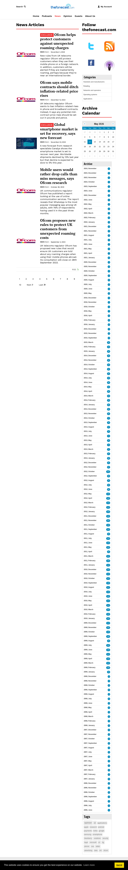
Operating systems (90, 95)
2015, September (90, 338)
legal (86, 842)
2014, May (88, 387)
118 (108, 569)
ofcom (106, 850)
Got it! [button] (119, 865)
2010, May (88, 601)
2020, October (89, 271)
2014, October (89, 365)
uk (95, 823)
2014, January (89, 405)
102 (108, 471)
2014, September (90, 369)
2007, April (88, 765)
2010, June (88, 596)
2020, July (88, 284)
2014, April (88, 391)
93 (108, 641)
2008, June (88, 703)
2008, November (90, 681)
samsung (87, 834)
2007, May (88, 761)
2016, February (89, 320)
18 (108, 347)
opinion (88, 822)
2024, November (90, 168)
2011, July (88, 538)
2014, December (90, 356)
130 (108, 525)
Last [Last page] (41, 285)
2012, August (89, 480)
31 (108, 373)
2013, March (88, 449)
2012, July (88, 485)
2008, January (89, 725)
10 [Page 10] (20, 285)
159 (108, 645)
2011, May (88, 547)
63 (108, 396)
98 (108, 476)
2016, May (88, 311)
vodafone (97, 838)
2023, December (90, 173)
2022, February (89, 218)
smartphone (97, 834)
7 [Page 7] (60, 279)
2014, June (88, 382)
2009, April (88, 659)
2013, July (88, 431)
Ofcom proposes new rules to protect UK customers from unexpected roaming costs (58, 229)
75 (108, 431)
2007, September (90, 743)
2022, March (88, 213)
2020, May (88, 293)
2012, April (88, 498)
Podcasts (47, 16)
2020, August (89, 280)
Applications (87, 99)
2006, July (88, 805)
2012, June (88, 489)
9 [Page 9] (74, 279)
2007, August (89, 748)
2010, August (89, 587)
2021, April (88, 253)
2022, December (90, 195)
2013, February (89, 454)
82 (108, 552)
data (95, 850)
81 (108, 463)
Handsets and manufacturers (94, 82)
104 (108, 609)
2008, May (88, 707)
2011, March (88, 556)
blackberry (88, 838)
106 (108, 516)
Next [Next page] (29, 285)
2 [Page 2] (26, 279)
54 (108, 365)
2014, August (89, 373)
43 (108, 378)
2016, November (90, 302)
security (105, 838)
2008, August (89, 694)
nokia (95, 831)
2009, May (88, 654)
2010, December (90, 569)
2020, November (90, 266)
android (101, 827)
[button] (21, 6)
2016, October (89, 307)
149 (108, 632)
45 (108, 360)
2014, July (88, 378)
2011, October (89, 525)
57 (108, 427)
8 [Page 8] (67, 279)
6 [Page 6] (53, 279)
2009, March (88, 663)
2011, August (89, 534)
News (58, 16)
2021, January (89, 258)
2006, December (90, 783)
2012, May (88, 494)
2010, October (89, 578)
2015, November (90, 333)
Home (36, 16)
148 (108, 636)
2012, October (89, 471)
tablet (98, 846)
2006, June (88, 810)
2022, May (88, 204)
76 (108, 422)
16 (108, 342)
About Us (90, 16)
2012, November (90, 467)
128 (108, 596)
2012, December (90, 463)
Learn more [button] (89, 865)
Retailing (86, 86)
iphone (86, 846)
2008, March (88, 716)
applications (102, 823)
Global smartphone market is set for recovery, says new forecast (59, 131)
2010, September (90, 583)
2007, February (89, 774)
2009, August (89, 641)
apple (86, 827)
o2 (99, 842)
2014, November (90, 360)
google (101, 831)
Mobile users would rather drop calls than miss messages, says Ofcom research (58, 176)
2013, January (89, 458)
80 (108, 489)
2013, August (89, 427)
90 (108, 534)
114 (108, 601)
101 (108, 556)
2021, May (88, 249)
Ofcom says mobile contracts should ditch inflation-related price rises (59, 89)
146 (108, 627)
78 (108, 400)
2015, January (89, 351)
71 (108, 418)
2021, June (88, 244)
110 (108, 503)
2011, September (90, 529)
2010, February (89, 614)
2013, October (89, 418)
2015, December (90, 329)
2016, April (88, 316)
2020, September (90, 275)
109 (108, 520)
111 (108, 587)
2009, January (89, 672)
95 (108, 458)
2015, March (88, 342)
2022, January (89, 222)
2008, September (90, 690)
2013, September (90, 422)
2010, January (89, 618)
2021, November (90, 231)
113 (108, 507)
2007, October (89, 739)
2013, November (90, 414)
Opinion (67, 16)
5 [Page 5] (46, 279)
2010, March (88, 609)
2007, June (88, 757)
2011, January (89, 565)
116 (108, 565)
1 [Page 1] (19, 279)
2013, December (90, 409)
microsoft (93, 842)
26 (108, 351)
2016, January (89, 324)
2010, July (88, 592)
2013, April (88, 445)
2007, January (89, 779)
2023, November (90, 177)
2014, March (88, 396)
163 (108, 663)
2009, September (90, 636)
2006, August (89, 801)
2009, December (90, 623)
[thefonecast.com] (62, 6)
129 (108, 511)
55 (108, 391)
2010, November (90, 574)
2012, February (89, 507)
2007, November (90, 734)
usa (92, 846)
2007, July (88, 752)
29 (108, 672)
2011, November (90, 520)
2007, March (88, 770)
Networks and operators (92, 90)
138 (108, 561)
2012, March (88, 503)
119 (108, 529)
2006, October (89, 792)
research (93, 827)
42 (108, 369)
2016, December (90, 298)
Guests (78, 16)
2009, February (89, 667)
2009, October (89, 632)
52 (108, 387)
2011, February (89, 561)
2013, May (88, 440)
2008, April (88, 712)
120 (108, 543)
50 (108, 382)
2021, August (89, 235)
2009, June (88, 650)
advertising (88, 850)
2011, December (90, 516)
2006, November (90, 788)
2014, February (89, 400)
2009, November (90, 627)
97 (108, 454)
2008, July (88, 699)
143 (108, 618)
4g (103, 842)
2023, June (88, 191)
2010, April (88, 605)
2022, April (88, 209)
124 (108, 538)
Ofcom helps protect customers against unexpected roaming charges (58, 41)
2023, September (90, 186)
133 (108, 494)
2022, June (88, 200)
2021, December (90, 226)
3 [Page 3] (33, 279)
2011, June (88, 543)
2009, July (88, 645)
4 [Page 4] (40, 279)
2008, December (90, 676)
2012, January (89, 511)
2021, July (88, 240)
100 (108, 498)
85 (108, 405)
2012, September (90, 476)
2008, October (89, 685)
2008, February (89, 721)
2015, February (89, 347)
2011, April (88, 552)
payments (88, 831)
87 (108, 467)
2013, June (88, 436)
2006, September (90, 797)
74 (108, 445)
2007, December (90, 730)
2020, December (90, 262)
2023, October (89, 182)
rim (100, 850)
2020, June (88, 289)
